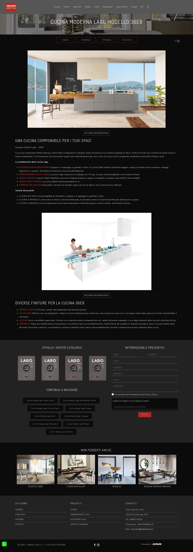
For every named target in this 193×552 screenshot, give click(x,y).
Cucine (83, 28)
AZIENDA (19, 509)
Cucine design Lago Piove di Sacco (45, 408)
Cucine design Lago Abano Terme (40, 400)
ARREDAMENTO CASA (80, 514)
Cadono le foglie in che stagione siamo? (131, 401)
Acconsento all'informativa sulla (136, 394)
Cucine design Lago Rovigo (80, 408)
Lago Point (77, 7)
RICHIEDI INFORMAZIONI (96, 133)
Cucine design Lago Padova (78, 424)
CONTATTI (19, 524)
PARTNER (19, 519)
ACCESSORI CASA (78, 519)
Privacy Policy (151, 394)
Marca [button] (66, 40)
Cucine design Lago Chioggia (76, 416)
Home (75, 28)
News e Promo (121, 7)
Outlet (96, 7)
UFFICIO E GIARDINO (79, 524)
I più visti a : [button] (127, 40)
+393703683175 (145, 524)
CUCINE (73, 509)
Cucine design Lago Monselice (45, 424)
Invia (144, 415)
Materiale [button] (86, 40)
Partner (66, 7)
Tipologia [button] (106, 40)
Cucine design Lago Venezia (61, 432)
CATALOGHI (20, 514)
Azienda (57, 7)
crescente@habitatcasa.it (141, 529)
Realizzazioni (108, 7)
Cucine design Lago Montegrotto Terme (79, 400)
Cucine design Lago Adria (44, 416)
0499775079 (135, 519)
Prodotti (88, 7)
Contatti (134, 7)
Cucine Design (95, 28)
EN (142, 7)
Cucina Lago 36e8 (112, 28)
